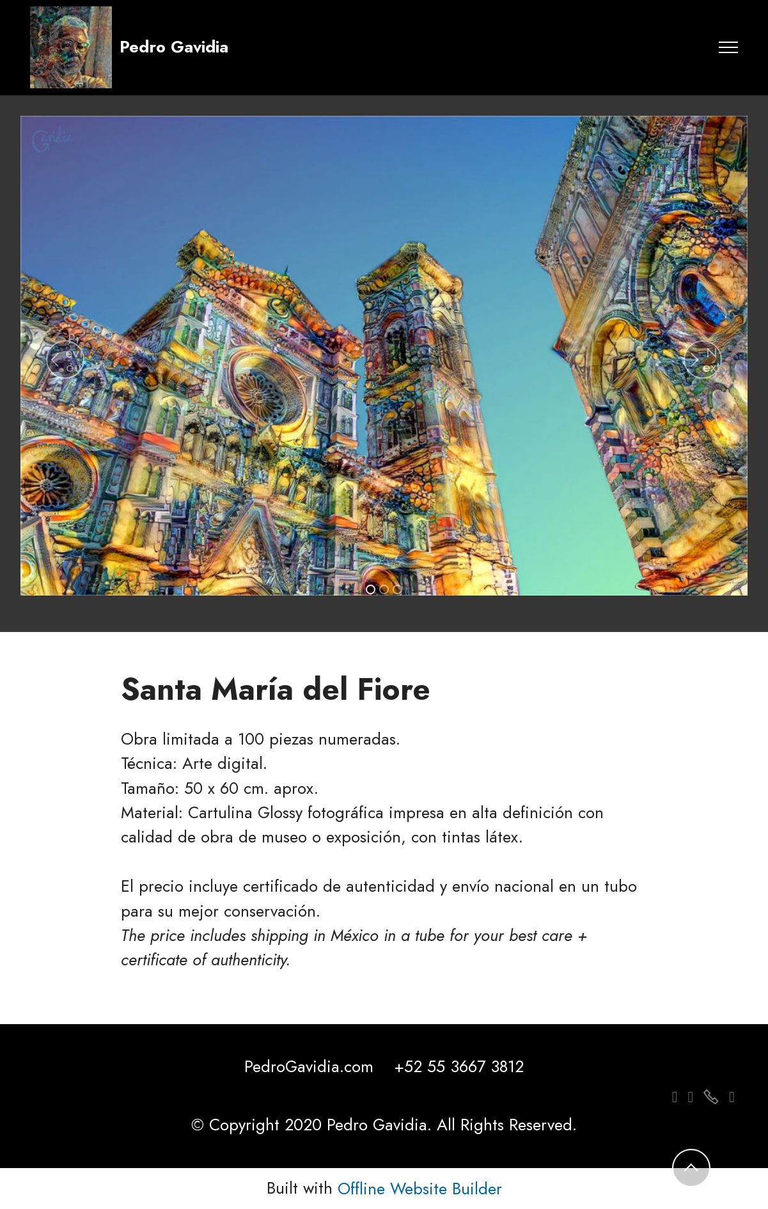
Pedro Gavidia (174, 47)
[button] (65, 359)
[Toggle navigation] (729, 47)
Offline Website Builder (420, 1189)
